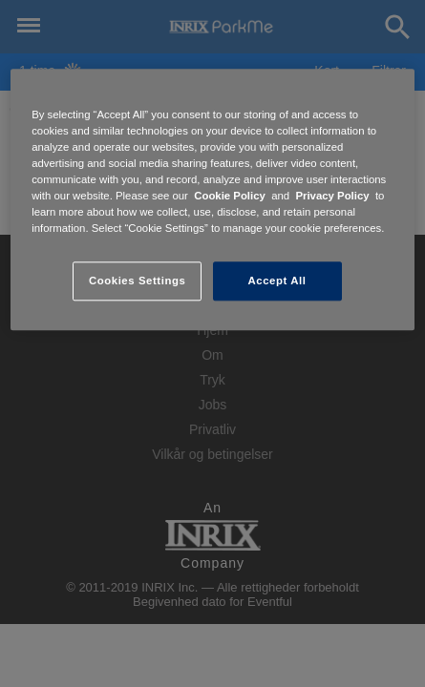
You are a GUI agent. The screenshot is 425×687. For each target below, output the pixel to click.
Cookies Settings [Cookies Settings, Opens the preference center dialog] (137, 280)
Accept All (277, 280)
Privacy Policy (332, 196)
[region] (212, 199)
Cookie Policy (230, 196)
